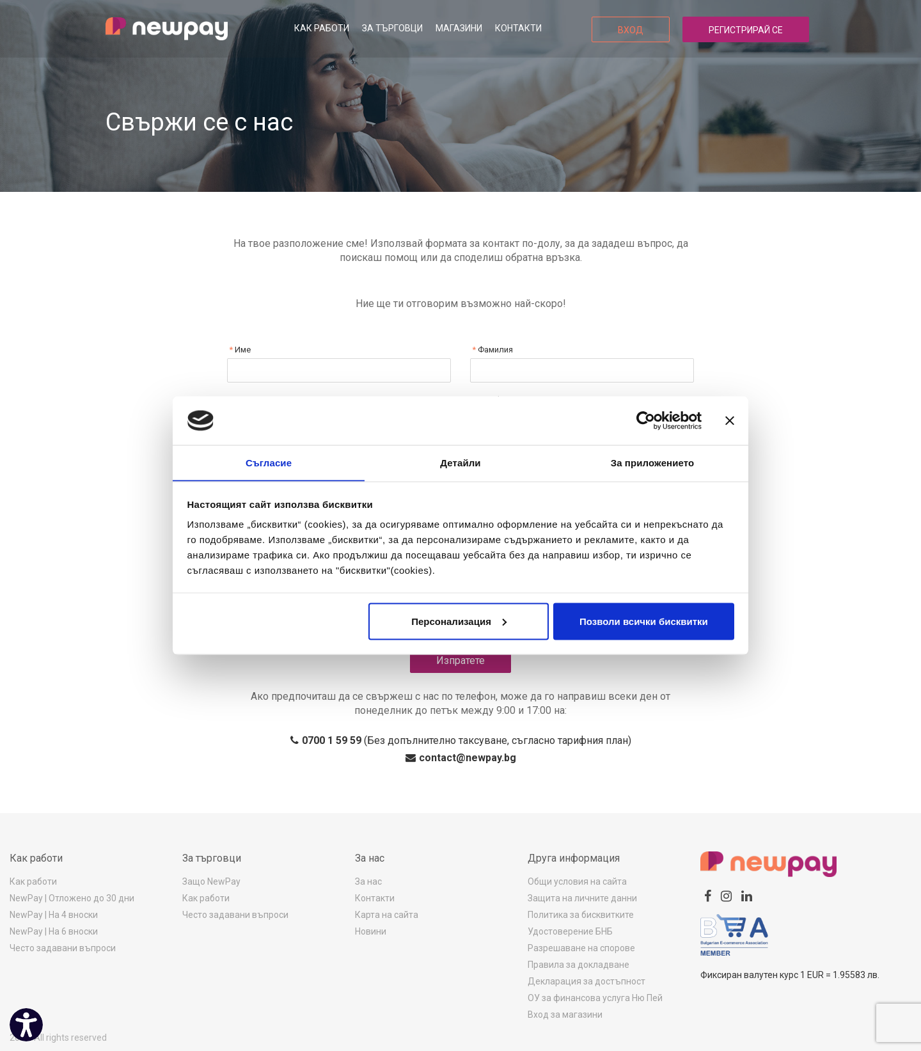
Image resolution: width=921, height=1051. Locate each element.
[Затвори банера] (729, 420)
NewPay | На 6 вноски (54, 931)
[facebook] (707, 896)
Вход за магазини (565, 1014)
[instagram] (726, 896)
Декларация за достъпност (586, 981)
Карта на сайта (386, 915)
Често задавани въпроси (63, 948)
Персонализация (459, 621)
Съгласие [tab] (269, 462)
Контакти (518, 28)
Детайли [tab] (460, 462)
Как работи (321, 28)
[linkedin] (746, 896)
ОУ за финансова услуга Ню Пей (595, 998)
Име (242, 349)
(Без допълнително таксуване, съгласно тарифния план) (460, 740)
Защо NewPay (211, 881)
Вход (630, 30)
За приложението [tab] (653, 462)
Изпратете (460, 660)
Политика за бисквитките (581, 915)
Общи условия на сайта (577, 881)
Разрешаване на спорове (581, 948)
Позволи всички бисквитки (643, 621)
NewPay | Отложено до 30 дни (72, 898)
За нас (368, 881)
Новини (370, 931)
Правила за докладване (578, 965)
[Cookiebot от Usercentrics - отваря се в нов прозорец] (646, 420)
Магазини (459, 28)
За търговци (392, 28)
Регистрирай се (746, 30)
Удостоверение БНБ (570, 931)
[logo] (167, 28)
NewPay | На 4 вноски (54, 915)
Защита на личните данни (582, 898)
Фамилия (494, 349)
